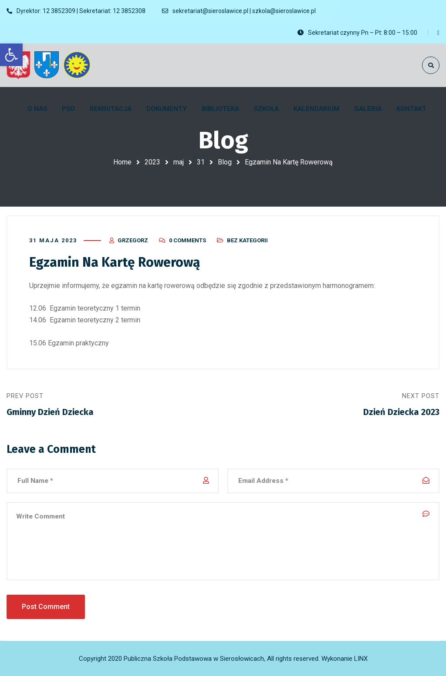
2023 (152, 162)
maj (178, 162)
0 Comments (187, 240)
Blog (225, 162)
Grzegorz (133, 240)
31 (201, 162)
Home (122, 162)
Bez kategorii (247, 240)
